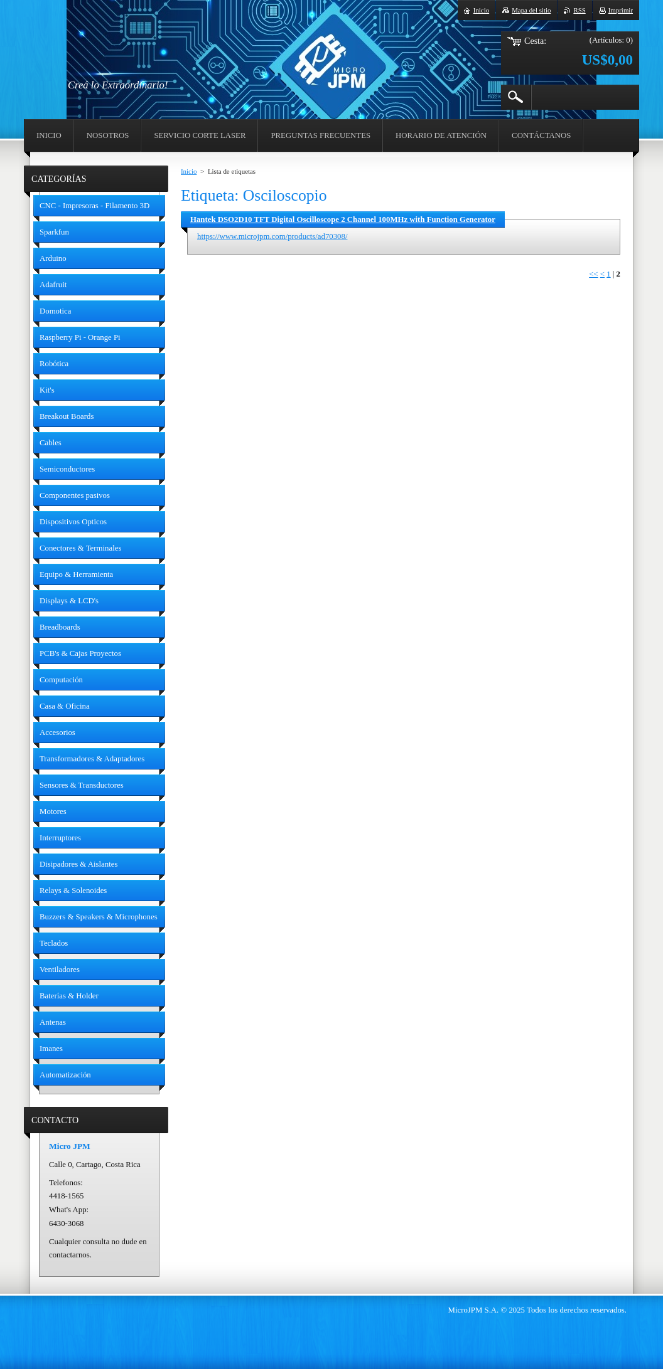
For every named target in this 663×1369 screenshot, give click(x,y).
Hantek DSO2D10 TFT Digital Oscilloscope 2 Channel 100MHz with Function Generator (342, 219)
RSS (579, 10)
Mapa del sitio (531, 10)
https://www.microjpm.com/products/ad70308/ (272, 236)
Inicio (189, 171)
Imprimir (620, 10)
